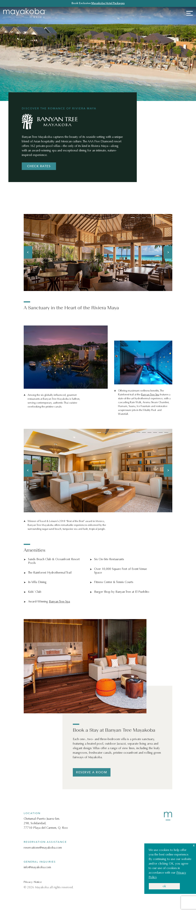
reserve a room (91, 772)
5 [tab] (155, 217)
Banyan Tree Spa (150, 394)
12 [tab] (161, 432)
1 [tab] (133, 217)
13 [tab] (166, 432)
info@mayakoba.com (37, 867)
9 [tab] (144, 432)
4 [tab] (149, 217)
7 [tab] (166, 217)
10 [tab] (149, 432)
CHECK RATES (39, 166)
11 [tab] (155, 432)
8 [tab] (138, 432)
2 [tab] (138, 217)
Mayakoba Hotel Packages (108, 3)
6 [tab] (161, 217)
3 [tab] (144, 217)
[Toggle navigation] (188, 13)
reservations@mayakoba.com (43, 847)
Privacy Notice (33, 882)
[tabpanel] (98, 252)
